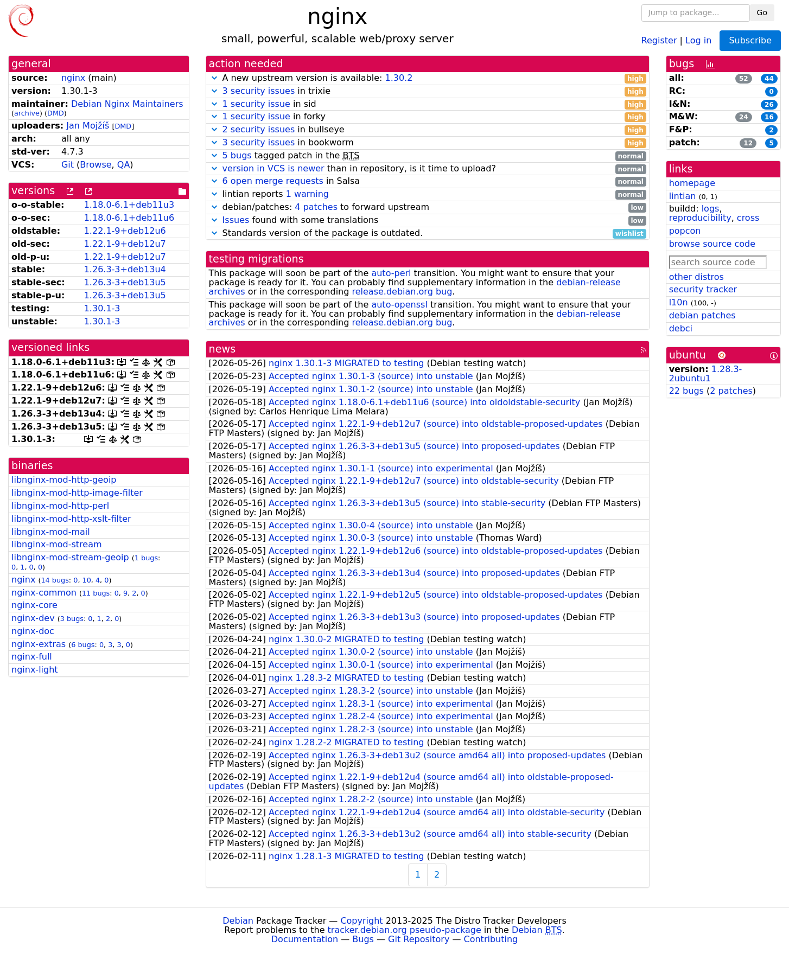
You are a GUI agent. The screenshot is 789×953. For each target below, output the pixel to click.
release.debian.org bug (402, 291)
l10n (678, 302)
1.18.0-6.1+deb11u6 (129, 218)
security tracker (703, 289)
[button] (214, 78)
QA (123, 164)
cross (748, 218)
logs (711, 208)
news (222, 349)
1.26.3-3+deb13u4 (125, 269)
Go (762, 12)
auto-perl (391, 273)
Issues (236, 220)
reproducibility (700, 218)
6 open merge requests (272, 181)
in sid (427, 104)
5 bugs (237, 155)
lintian (682, 196)
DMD (55, 113)
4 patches (316, 207)
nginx (73, 78)
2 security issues (258, 129)
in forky (427, 116)
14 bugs (54, 580)
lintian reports (427, 194)
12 (748, 143)
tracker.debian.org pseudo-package (404, 930)
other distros (696, 277)
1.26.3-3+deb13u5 (125, 282)
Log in (698, 40)
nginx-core (34, 605)
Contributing (491, 939)
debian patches (702, 315)
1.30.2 (398, 78)
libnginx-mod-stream (56, 544)
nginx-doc (32, 631)
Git (67, 164)
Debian (237, 921)
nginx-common (44, 592)
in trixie (427, 91)
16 (769, 117)
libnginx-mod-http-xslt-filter (71, 519)
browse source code (712, 244)
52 (743, 78)
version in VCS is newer (273, 168)
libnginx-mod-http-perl (60, 506)
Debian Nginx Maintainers (127, 104)
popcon (685, 231)
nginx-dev (33, 618)
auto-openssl (399, 304)
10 (86, 580)
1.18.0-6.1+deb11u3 (129, 205)
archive (27, 113)
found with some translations (427, 220)
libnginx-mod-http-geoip (63, 480)
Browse (95, 164)
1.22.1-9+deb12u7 (125, 244)
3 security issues (258, 91)
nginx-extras (38, 644)
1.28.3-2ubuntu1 (705, 373)
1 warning (307, 194)
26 (769, 104)
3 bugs (72, 619)
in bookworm (427, 143)
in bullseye (427, 130)
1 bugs (146, 558)
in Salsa (427, 181)
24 (743, 117)
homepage (692, 183)
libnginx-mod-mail (50, 532)
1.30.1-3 (102, 308)
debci (680, 328)
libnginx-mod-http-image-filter (77, 493)
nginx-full (31, 656)
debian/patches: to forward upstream (427, 207)
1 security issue (256, 104)
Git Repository (418, 939)
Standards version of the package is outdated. (427, 233)
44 (769, 78)
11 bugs (96, 593)
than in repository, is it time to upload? (427, 169)
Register (659, 40)
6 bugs (82, 645)
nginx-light (34, 669)
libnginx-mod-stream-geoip (70, 557)
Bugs (363, 939)
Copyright (361, 921)
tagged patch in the (427, 156)
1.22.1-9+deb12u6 (125, 231)
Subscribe (750, 40)
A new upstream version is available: (427, 78)
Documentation (304, 939)
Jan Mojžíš (87, 125)
